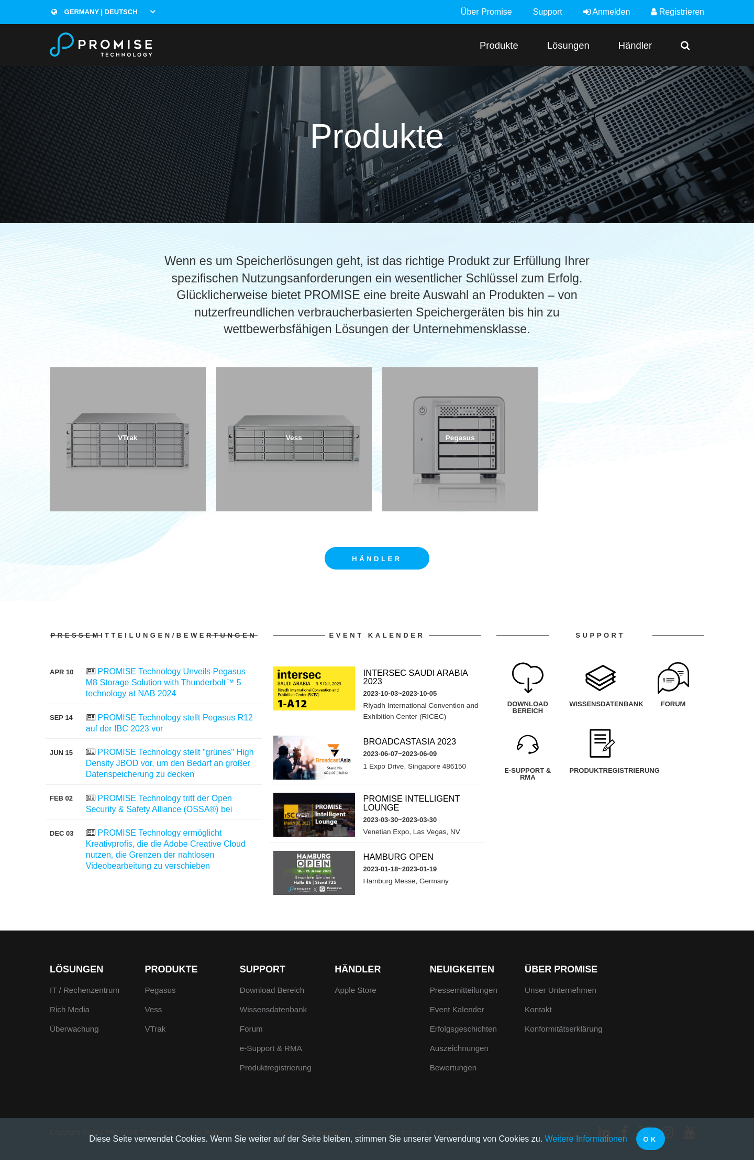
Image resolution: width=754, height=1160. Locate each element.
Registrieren (677, 11)
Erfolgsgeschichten (463, 1028)
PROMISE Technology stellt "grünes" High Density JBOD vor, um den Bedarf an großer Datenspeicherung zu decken (170, 763)
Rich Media (70, 1009)
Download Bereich (272, 990)
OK (650, 1139)
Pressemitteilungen (463, 990)
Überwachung (74, 1028)
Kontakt (538, 1009)
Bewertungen (453, 1067)
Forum (251, 1028)
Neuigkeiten (462, 969)
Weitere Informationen (586, 1138)
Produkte (499, 45)
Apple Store (355, 990)
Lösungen (568, 45)
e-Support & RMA (271, 1048)
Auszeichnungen (459, 1048)
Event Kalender (457, 1009)
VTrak (155, 1028)
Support (547, 11)
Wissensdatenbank (273, 1009)
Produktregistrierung (276, 1067)
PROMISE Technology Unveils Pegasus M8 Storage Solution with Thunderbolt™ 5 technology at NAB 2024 (166, 682)
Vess (153, 1009)
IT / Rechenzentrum (84, 990)
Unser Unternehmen (560, 990)
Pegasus (160, 990)
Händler (635, 45)
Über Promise (486, 11)
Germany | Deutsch (94, 12)
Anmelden (606, 11)
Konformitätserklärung (564, 1028)
